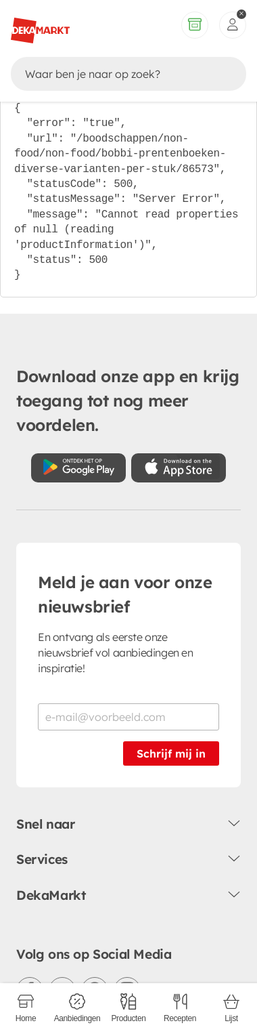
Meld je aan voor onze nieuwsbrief (125, 594)
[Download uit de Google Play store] (78, 467)
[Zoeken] (115, 74)
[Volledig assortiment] (194, 25)
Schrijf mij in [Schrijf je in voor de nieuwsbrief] (171, 753)
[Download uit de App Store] (178, 467)
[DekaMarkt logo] (40, 25)
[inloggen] (232, 25)
